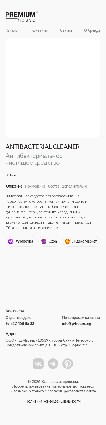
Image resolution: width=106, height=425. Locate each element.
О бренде (92, 31)
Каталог (12, 31)
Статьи (66, 31)
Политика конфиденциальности (53, 401)
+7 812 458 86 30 (20, 324)
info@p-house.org (76, 324)
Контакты (39, 31)
